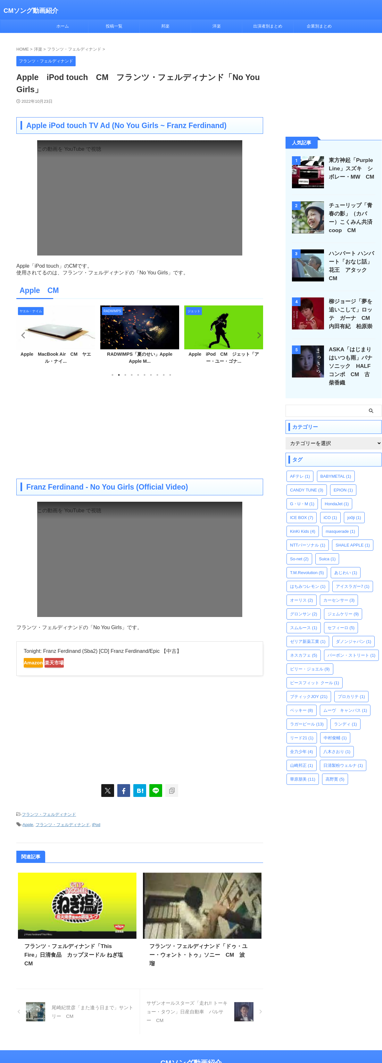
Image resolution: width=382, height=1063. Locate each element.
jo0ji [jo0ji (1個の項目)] (354, 506)
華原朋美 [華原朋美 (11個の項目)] (302, 768)
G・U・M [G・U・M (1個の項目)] (302, 492)
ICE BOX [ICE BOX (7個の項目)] (301, 506)
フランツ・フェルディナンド (49, 813)
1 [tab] (112, 375)
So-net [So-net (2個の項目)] (299, 547)
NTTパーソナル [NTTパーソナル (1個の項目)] (307, 534)
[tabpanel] (55, 336)
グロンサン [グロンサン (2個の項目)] (303, 602)
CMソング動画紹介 (31, 10)
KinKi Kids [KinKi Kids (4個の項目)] (302, 520)
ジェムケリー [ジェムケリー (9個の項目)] (343, 602)
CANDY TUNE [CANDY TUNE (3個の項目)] (306, 478)
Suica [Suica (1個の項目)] (327, 547)
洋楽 (216, 26)
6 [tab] (144, 375)
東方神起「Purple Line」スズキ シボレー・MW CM (350, 169)
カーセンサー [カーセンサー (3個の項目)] (339, 589)
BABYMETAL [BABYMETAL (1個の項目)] (335, 465)
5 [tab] (138, 375)
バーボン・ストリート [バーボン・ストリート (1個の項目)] (352, 644)
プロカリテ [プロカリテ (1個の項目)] (351, 685)
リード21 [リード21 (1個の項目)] (301, 726)
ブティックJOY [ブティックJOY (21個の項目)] (309, 685)
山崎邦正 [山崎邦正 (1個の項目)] (301, 754)
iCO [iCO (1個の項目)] (330, 506)
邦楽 (165, 26)
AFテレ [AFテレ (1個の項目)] (300, 465)
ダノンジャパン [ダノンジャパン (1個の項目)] (353, 630)
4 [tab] (132, 375)
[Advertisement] (139, 427)
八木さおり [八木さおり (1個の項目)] (337, 740)
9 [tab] (164, 375)
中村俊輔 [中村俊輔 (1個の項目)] (335, 726)
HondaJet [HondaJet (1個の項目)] (337, 492)
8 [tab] (157, 375)
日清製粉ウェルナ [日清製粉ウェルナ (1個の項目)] (343, 754)
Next (257, 335)
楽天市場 (73, 663)
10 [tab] (170, 375)
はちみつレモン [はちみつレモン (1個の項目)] (308, 575)
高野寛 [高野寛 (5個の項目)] (335, 768)
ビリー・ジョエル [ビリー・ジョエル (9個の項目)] (310, 657)
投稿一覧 (114, 26)
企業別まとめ (319, 26)
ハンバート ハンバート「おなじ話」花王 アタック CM (353, 262)
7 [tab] (151, 375)
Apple (27, 822)
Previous (22, 335)
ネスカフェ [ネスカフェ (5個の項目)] (303, 644)
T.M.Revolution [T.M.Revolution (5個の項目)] (307, 561)
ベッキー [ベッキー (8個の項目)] (301, 699)
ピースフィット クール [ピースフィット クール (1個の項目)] (314, 671)
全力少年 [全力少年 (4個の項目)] (301, 740)
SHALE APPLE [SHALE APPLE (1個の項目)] (353, 534)
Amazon (39, 663)
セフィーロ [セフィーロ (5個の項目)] (341, 616)
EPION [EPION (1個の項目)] (343, 478)
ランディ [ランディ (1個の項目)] (345, 712)
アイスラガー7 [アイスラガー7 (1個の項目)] (353, 575)
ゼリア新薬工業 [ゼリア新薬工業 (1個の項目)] (308, 630)
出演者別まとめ (267, 26)
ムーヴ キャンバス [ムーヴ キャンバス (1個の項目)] (345, 699)
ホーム (62, 26)
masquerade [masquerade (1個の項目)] (340, 520)
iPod (96, 822)
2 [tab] (119, 375)
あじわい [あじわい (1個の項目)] (345, 561)
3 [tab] (125, 375)
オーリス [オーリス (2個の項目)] (301, 589)
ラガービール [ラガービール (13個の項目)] (307, 712)
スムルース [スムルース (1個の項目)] (303, 616)
